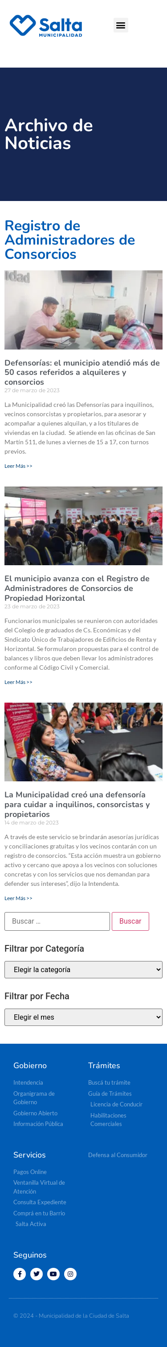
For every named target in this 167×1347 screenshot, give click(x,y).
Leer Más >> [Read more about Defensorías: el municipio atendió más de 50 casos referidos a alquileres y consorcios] (18, 465)
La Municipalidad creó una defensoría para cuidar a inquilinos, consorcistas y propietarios (77, 804)
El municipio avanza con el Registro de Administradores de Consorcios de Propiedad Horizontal (77, 588)
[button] (121, 25)
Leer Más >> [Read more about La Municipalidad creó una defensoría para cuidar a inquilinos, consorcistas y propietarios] (18, 898)
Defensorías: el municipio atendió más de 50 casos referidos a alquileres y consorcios (82, 372)
